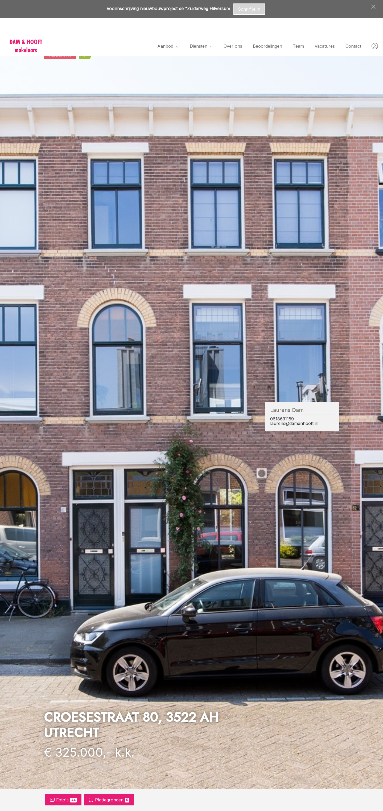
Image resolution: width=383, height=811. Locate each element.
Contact (353, 46)
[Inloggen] (374, 46)
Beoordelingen (267, 46)
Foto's (63, 799)
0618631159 (282, 419)
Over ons (233, 46)
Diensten (201, 46)
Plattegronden (108, 799)
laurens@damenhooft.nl (294, 423)
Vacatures (325, 46)
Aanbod (168, 46)
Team (298, 46)
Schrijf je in (249, 9)
